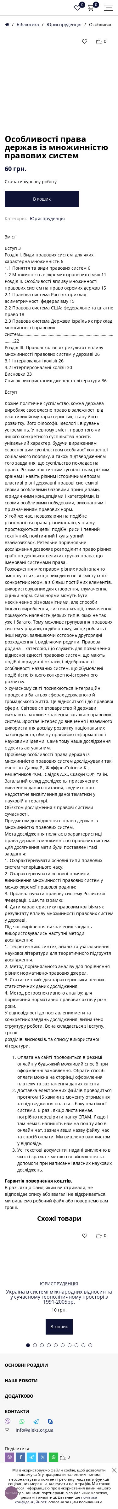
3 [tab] (42, 1345)
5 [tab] (56, 1345)
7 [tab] (69, 1345)
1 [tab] (28, 1345)
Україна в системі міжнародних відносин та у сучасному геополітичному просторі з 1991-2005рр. (59, 1296)
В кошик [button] (59, 1327)
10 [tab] (90, 1345)
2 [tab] (35, 1345)
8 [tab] (76, 1345)
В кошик (42, 199)
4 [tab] (49, 1345)
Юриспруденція (64, 24)
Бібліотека (28, 24)
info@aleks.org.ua (34, 1430)
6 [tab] (63, 1345)
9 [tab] (83, 1345)
